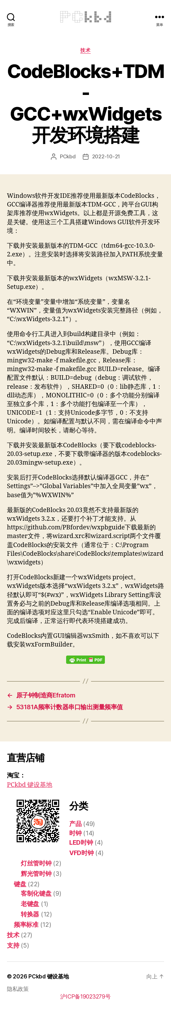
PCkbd (68, 156)
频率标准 (26, 924)
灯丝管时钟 (36, 863)
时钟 (75, 833)
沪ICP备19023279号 (85, 996)
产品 (75, 823)
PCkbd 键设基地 (29, 785)
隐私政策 (18, 988)
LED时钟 (81, 842)
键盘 (20, 884)
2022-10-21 (106, 156)
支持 (13, 945)
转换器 (30, 914)
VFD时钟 (81, 852)
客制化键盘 (36, 893)
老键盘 (30, 903)
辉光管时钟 (36, 873)
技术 (85, 50)
